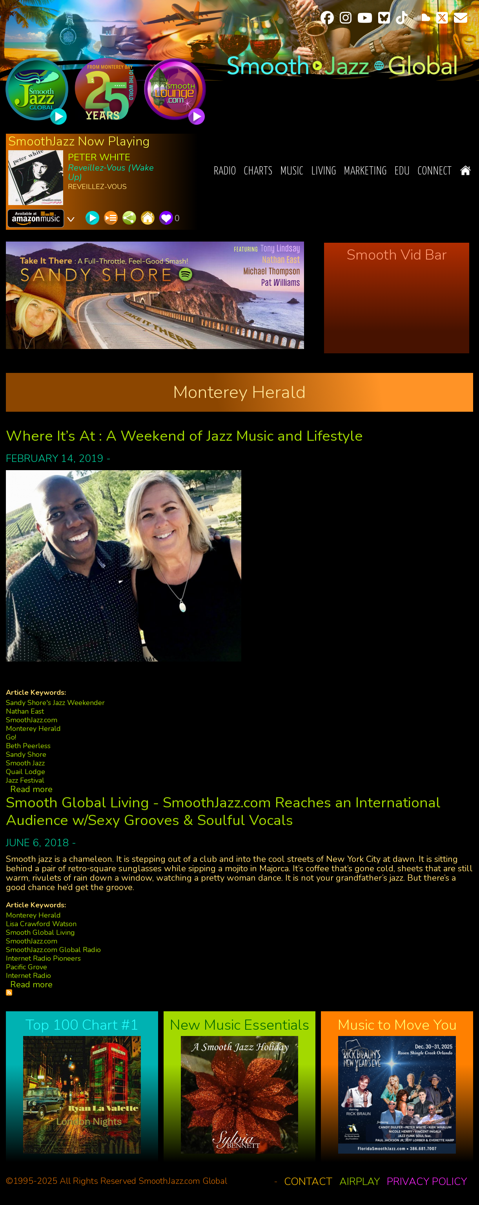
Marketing (365, 171)
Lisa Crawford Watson (41, 924)
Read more (31, 789)
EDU (402, 171)
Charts (258, 171)
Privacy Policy (427, 1182)
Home (465, 170)
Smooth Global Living (40, 932)
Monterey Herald (33, 728)
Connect (435, 171)
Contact (308, 1182)
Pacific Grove (26, 967)
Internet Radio (28, 975)
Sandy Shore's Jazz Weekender (55, 702)
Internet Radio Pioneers (43, 958)
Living (323, 171)
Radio (225, 171)
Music (292, 171)
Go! (11, 737)
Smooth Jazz (25, 763)
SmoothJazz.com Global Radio (53, 949)
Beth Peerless (28, 746)
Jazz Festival (25, 780)
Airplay (359, 1182)
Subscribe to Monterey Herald (9, 992)
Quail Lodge (25, 771)
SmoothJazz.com (31, 720)
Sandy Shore (26, 754)
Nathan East (25, 711)
